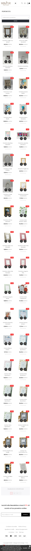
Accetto (25, 548)
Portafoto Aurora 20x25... (23, 92)
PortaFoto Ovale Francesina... (8, 195)
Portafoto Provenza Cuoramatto (23, 195)
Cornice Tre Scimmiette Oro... (23, 451)
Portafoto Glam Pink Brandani (23, 246)
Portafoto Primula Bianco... (23, 477)
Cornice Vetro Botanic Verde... (23, 220)
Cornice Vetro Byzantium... (23, 348)
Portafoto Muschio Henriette (8, 323)
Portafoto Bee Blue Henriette (8, 143)
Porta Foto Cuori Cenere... (8, 92)
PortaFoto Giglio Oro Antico (8, 41)
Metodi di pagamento (21, 529)
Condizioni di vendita (11, 526)
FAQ (17, 532)
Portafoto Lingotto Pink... (23, 272)
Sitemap (21, 532)
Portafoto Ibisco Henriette (23, 118)
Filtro (15, 21)
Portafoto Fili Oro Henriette (7, 220)
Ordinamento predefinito (16, 17)
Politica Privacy (22, 526)
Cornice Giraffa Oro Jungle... (23, 425)
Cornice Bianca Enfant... (8, 348)
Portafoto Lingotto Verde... (7, 297)
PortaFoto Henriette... (23, 66)
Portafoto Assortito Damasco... (23, 143)
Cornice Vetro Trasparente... (23, 297)
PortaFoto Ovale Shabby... (8, 169)
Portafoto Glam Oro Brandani (8, 246)
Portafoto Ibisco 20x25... (8, 118)
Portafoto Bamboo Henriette (8, 66)
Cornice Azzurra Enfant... (23, 323)
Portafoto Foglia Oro (23, 169)
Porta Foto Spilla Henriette (23, 41)
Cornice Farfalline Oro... (7, 477)
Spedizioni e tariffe (9, 529)
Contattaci (11, 532)
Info (29, 548)
